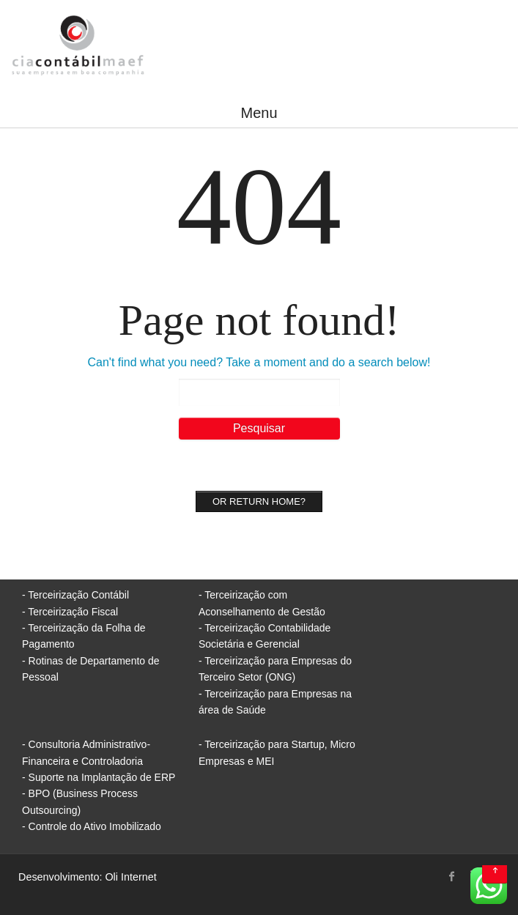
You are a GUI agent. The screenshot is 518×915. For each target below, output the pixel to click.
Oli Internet (130, 877)
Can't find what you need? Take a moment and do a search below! (259, 362)
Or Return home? (259, 501)
